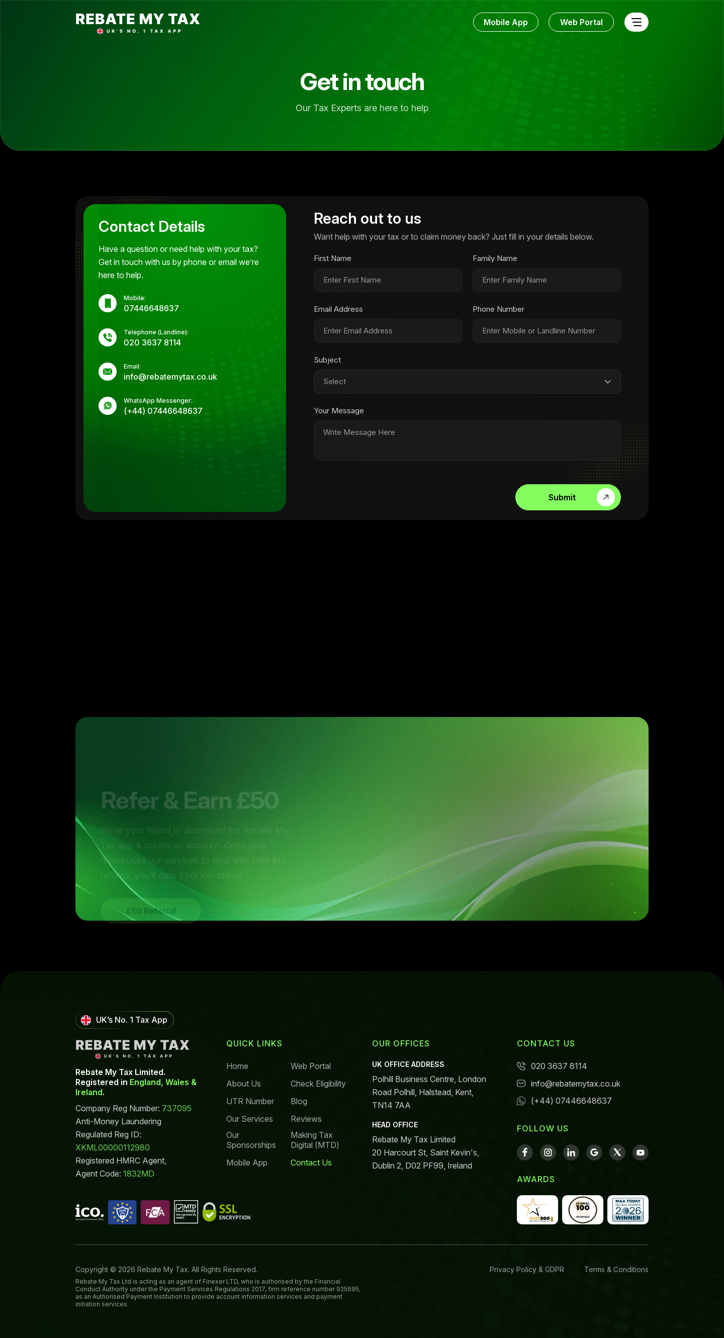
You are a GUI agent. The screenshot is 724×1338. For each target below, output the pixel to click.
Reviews (306, 1119)
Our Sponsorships (251, 1140)
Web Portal (581, 22)
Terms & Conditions (616, 1269)
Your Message (339, 416)
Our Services (249, 1119)
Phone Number (498, 314)
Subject (327, 365)
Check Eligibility (318, 1084)
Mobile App (506, 22)
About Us (243, 1084)
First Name (332, 264)
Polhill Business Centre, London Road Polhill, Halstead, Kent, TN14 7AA (429, 1092)
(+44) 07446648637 (564, 1101)
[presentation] (389, 497)
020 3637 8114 (552, 1066)
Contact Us (311, 1162)
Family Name (495, 264)
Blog (299, 1101)
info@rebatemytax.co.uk (568, 1084)
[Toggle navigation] (636, 22)
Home (237, 1066)
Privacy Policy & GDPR (527, 1269)
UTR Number (250, 1101)
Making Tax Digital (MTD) (315, 1140)
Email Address (338, 314)
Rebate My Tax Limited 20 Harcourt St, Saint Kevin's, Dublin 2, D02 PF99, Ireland (425, 1152)
